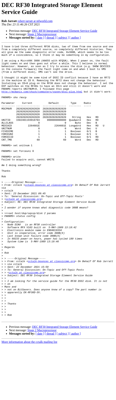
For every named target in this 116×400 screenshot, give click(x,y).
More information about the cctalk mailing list (29, 396)
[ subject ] (63, 37)
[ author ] (75, 37)
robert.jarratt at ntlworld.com (35, 21)
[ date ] (40, 37)
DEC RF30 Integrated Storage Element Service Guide (64, 30)
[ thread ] (50, 37)
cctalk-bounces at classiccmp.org (48, 213)
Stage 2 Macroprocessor (42, 34)
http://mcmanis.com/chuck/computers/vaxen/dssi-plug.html (42, 101)
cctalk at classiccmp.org (23, 230)
